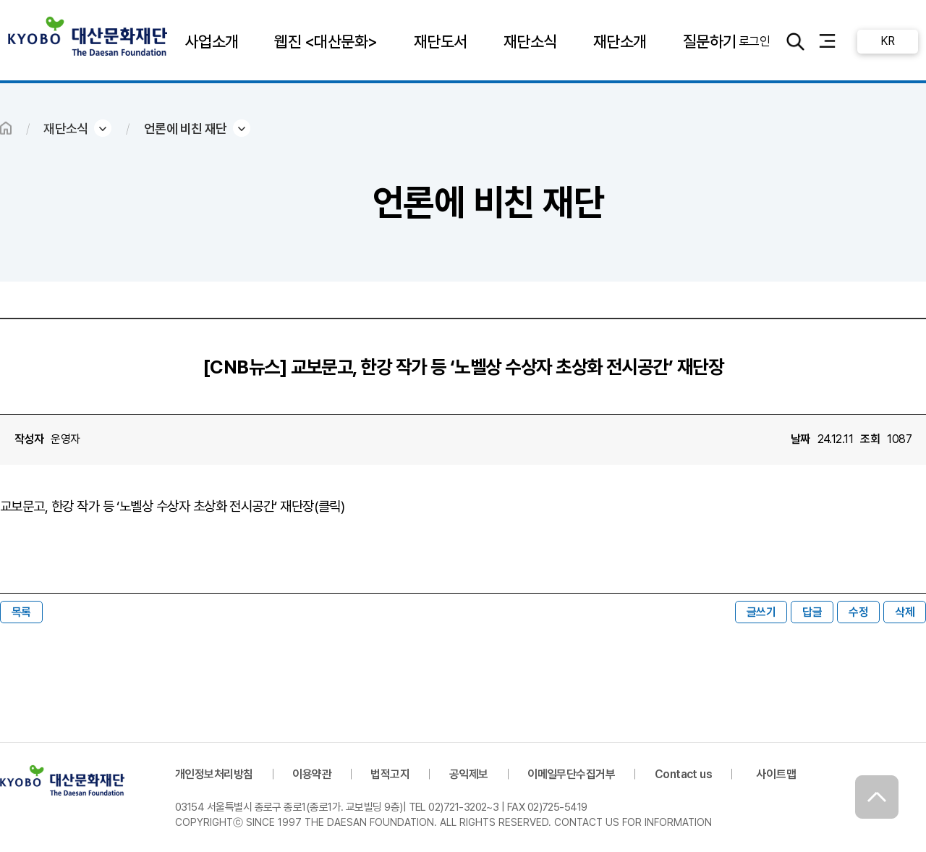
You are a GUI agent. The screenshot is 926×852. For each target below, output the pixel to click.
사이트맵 (776, 774)
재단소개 (620, 41)
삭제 (904, 612)
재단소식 (530, 41)
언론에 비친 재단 (185, 128)
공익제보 (468, 774)
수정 (858, 612)
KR (887, 41)
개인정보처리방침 (214, 774)
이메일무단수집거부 (571, 774)
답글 (812, 612)
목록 (21, 612)
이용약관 (311, 774)
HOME (6, 128)
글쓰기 (761, 612)
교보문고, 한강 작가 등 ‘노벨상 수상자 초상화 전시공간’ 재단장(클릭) (172, 506)
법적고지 (389, 774)
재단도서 (440, 41)
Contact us (684, 774)
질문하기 (709, 41)
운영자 (65, 439)
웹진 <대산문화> (326, 41)
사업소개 (212, 41)
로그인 (753, 40)
